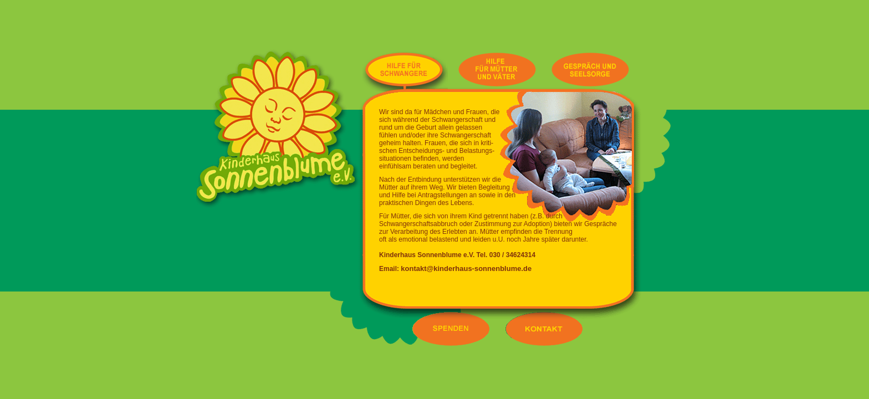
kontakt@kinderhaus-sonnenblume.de (466, 268)
